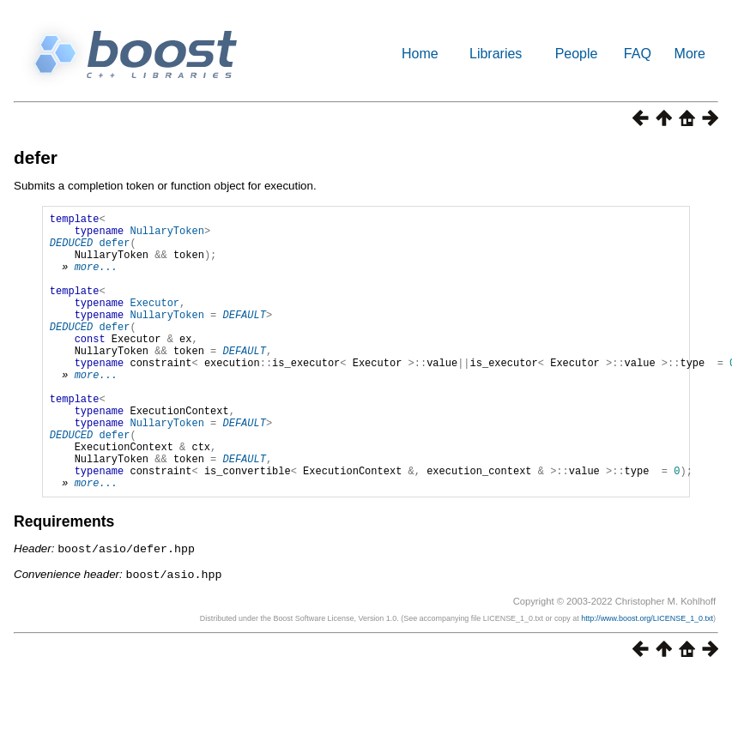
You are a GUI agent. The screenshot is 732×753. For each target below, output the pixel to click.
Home (420, 53)
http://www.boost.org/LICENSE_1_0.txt (647, 676)
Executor (154, 323)
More (690, 53)
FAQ (637, 53)
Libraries (495, 53)
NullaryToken (166, 235)
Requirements (64, 580)
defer (35, 157)
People (576, 53)
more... (96, 279)
